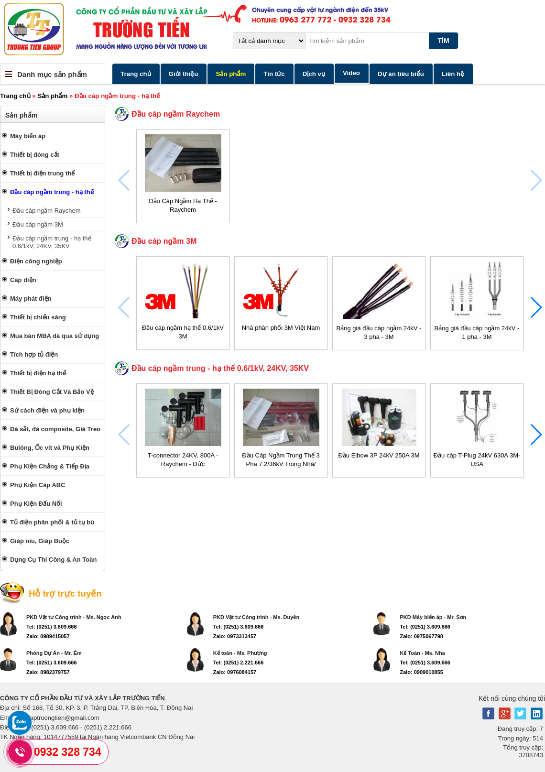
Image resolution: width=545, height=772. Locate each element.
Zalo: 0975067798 (421, 636)
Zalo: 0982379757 (48, 672)
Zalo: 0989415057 (48, 636)
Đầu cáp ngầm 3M (37, 224)
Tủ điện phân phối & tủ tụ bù (52, 522)
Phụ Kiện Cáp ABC (37, 485)
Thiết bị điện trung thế (42, 173)
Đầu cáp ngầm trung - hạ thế (52, 192)
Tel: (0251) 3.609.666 (51, 627)
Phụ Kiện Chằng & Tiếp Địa (49, 466)
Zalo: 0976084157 (235, 672)
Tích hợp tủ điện (34, 354)
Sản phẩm (231, 73)
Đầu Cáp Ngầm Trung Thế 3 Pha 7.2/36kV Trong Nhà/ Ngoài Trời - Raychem (280, 464)
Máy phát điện (30, 298)
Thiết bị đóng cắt (34, 154)
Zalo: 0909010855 (421, 672)
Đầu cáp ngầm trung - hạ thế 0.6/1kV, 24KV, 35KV (51, 242)
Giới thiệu (183, 73)
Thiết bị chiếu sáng (38, 317)
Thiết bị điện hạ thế (38, 373)
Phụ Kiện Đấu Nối (36, 503)
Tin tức (273, 73)
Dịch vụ (314, 73)
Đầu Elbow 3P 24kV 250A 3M (378, 455)
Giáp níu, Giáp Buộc (39, 540)
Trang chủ (135, 73)
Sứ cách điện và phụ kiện (47, 410)
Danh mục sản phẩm (52, 74)
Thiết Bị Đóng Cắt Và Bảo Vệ (52, 391)
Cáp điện (23, 279)
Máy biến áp (27, 136)
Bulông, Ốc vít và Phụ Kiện (49, 447)
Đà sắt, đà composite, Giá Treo (55, 429)
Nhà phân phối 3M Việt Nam (281, 327)
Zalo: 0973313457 (235, 636)
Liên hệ (453, 73)
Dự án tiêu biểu (401, 73)
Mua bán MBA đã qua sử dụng (54, 335)
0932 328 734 (67, 752)
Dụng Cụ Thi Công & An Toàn (53, 559)
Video (351, 72)
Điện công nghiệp (36, 261)
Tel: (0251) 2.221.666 (238, 662)
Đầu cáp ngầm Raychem (46, 210)
